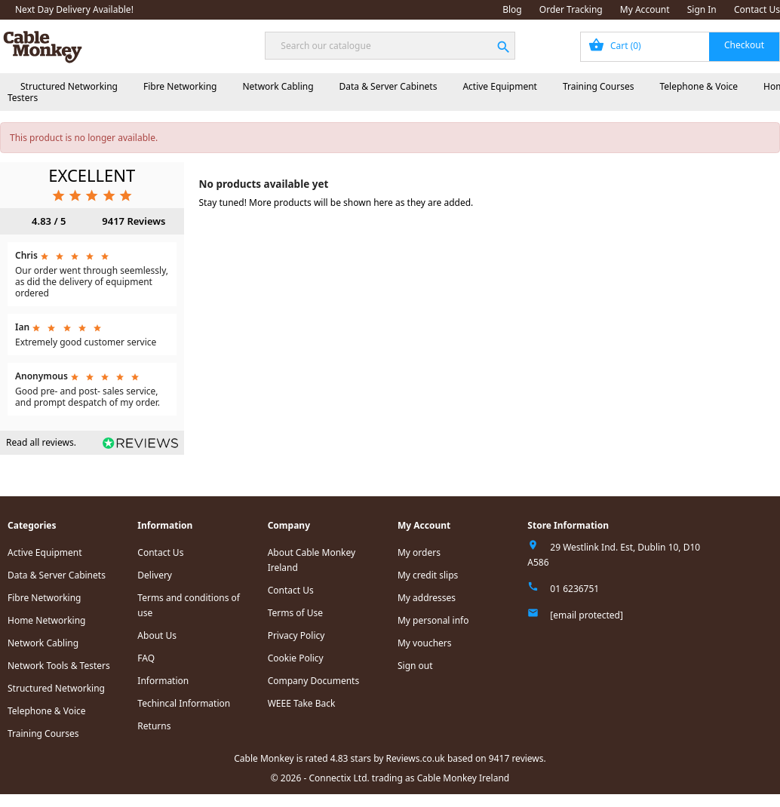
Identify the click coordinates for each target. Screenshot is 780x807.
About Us (157, 635)
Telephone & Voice (698, 86)
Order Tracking (571, 9)
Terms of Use (295, 612)
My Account (645, 9)
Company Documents (314, 680)
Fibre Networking (179, 86)
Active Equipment (499, 86)
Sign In (702, 9)
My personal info (433, 620)
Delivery (154, 575)
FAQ (146, 658)
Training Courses (598, 86)
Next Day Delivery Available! (74, 9)
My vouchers (425, 643)
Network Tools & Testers (59, 665)
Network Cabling (277, 86)
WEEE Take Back (302, 703)
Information (163, 680)
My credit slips (428, 575)
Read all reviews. (41, 442)
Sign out (415, 665)
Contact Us (757, 9)
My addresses (427, 597)
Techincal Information (183, 703)
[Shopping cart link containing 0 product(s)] (680, 47)
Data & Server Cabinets (388, 86)
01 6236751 (574, 588)
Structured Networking (69, 86)
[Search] (389, 46)
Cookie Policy (296, 658)
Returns (153, 726)
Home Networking (46, 620)
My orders (419, 552)
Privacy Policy (296, 635)
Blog (512, 9)
